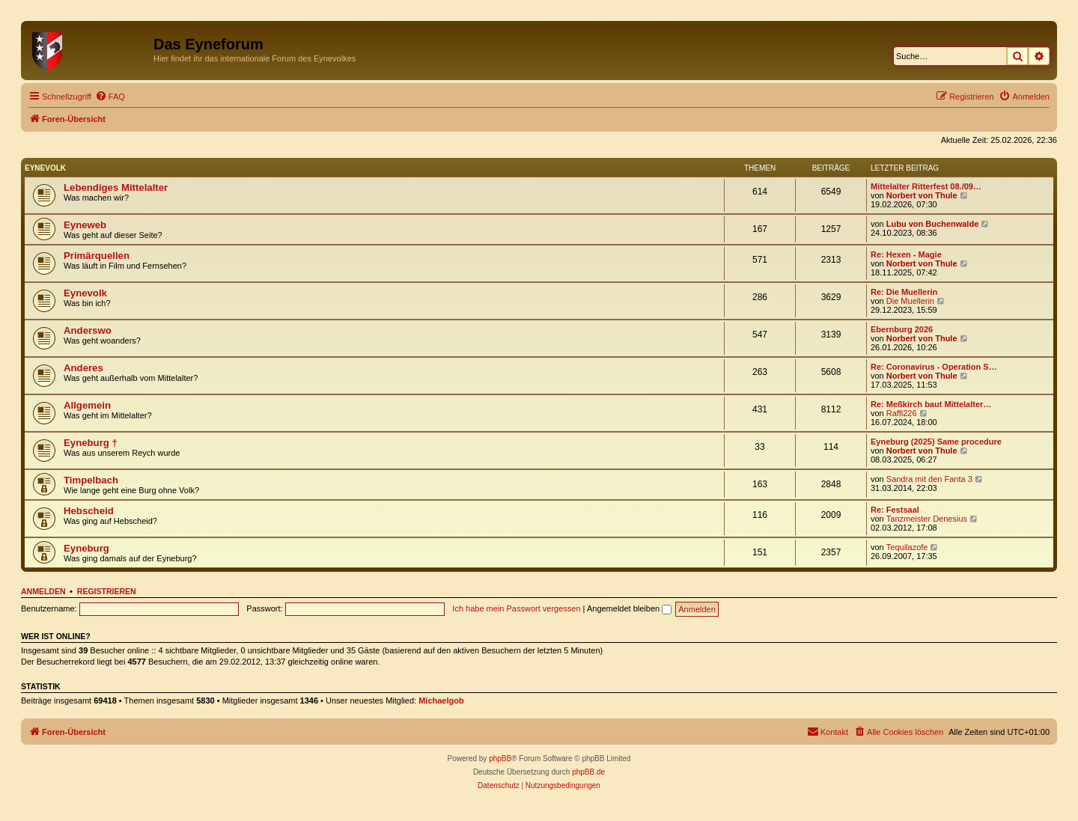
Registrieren (106, 591)
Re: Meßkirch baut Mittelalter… (931, 404)
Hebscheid (89, 510)
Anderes (83, 367)
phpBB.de (588, 772)
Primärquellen (97, 255)
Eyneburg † (91, 442)
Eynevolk (45, 168)
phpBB (500, 758)
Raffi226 (901, 413)
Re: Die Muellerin (904, 291)
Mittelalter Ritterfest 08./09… (926, 186)
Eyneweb (85, 225)
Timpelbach (91, 480)
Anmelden (43, 591)
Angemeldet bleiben (629, 608)
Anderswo (88, 330)
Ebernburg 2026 (902, 329)
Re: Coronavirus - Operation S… (934, 366)
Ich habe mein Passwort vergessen (516, 608)
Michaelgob (441, 700)
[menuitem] (110, 97)
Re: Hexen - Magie (906, 254)
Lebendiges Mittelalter (116, 187)
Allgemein (87, 405)
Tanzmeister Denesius (926, 518)
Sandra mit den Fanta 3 (929, 478)
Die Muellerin (910, 300)
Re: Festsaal (895, 509)
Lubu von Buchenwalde (932, 223)
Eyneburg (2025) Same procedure (936, 441)
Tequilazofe (907, 547)
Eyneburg (86, 548)
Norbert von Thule (921, 195)
